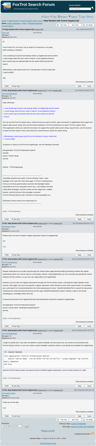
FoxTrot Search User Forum (31, 21)
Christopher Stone (8, 226)
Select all (11, 352)
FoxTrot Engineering (9, 94)
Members (62, 17)
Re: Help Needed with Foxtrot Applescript (21, 90)
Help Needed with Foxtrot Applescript (19, 29)
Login (82, 17)
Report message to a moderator (84, 81)
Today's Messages (14, 23)
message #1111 (42, 330)
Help (53, 17)
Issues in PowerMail (78, 423)
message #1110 (42, 259)
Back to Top (48, 431)
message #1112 (42, 390)
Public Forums (13, 21)
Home (90, 17)
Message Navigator (35, 23)
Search (45, 17)
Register (73, 17)
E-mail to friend (7, 26)
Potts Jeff (5, 33)
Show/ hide (19, 352)
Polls (24, 23)
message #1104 (42, 223)
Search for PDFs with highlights (82, 426)
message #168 (39, 29)
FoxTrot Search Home (48, 443)
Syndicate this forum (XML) (82, 433)
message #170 (42, 90)
